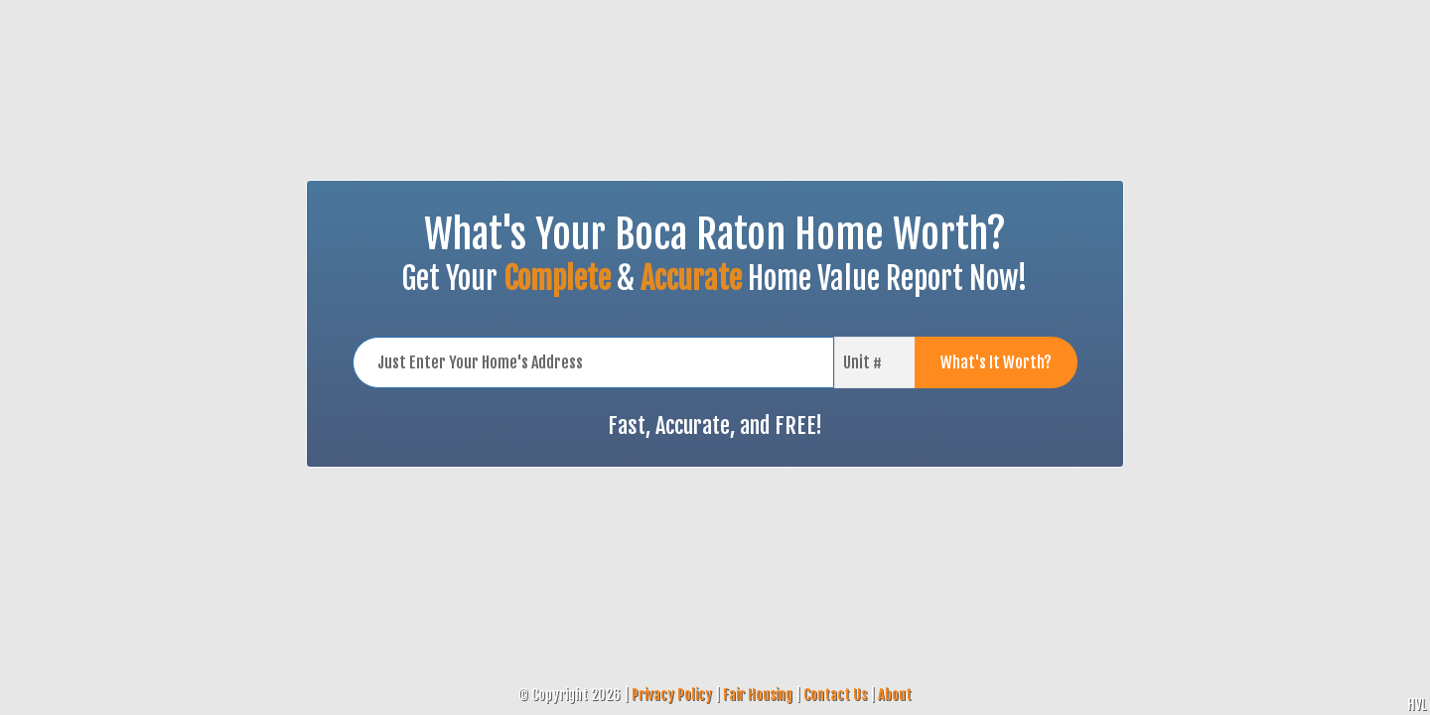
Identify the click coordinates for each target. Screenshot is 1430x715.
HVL (1416, 704)
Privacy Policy (672, 694)
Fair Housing (757, 694)
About (895, 694)
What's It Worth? (996, 362)
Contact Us (835, 694)
